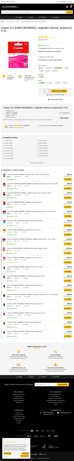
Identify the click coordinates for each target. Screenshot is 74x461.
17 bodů (26, 269)
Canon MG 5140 (9, 148)
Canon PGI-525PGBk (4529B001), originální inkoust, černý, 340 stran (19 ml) (29, 193)
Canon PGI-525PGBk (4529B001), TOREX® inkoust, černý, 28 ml (26, 276)
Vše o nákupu (61, 1)
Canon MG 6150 (43, 153)
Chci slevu (62, 384)
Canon (17, 21)
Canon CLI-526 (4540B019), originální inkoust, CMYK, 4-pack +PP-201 (27, 248)
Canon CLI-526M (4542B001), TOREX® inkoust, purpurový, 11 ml (26, 313)
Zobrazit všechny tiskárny (37, 162)
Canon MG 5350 (9, 153)
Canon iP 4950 (8, 143)
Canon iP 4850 (8, 140)
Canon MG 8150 (43, 155)
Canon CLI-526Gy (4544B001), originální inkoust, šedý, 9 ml (24, 257)
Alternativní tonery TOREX (55, 398)
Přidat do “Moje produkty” (55, 99)
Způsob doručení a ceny (19, 394)
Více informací (23, 449)
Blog (56, 404)
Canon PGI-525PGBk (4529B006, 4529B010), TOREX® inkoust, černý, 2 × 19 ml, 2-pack (32, 294)
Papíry (30, 17)
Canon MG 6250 (9, 155)
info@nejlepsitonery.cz (65, 412)
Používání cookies (18, 414)
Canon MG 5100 (43, 145)
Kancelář (55, 17)
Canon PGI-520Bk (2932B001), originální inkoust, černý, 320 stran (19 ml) (28, 174)
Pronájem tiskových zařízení (56, 402)
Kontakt (70, 1)
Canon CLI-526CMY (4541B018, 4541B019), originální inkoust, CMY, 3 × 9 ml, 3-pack (31, 239)
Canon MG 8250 (9, 158)
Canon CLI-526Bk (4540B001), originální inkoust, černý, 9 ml (24, 202)
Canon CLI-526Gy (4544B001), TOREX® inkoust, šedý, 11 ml (24, 331)
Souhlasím (7, 453)
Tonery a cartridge (10, 21)
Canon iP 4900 (43, 140)
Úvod (3, 21)
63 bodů (28, 296)
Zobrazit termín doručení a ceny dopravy (49, 51)
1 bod (27, 176)
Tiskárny (42, 17)
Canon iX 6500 (43, 143)
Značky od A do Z (18, 398)
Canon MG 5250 (43, 150)
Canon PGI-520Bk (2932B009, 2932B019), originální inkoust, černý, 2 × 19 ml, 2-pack (31, 211)
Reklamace (19, 402)
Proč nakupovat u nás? (55, 394)
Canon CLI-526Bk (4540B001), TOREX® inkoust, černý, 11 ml (24, 285)
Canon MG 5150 (43, 148)
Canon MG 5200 (9, 150)
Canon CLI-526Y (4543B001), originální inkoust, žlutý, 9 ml (23, 230)
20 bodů (26, 278)
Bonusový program (18, 400)
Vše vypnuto (24, 456)
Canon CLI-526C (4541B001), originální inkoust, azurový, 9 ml (24, 220)
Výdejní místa (18, 396)
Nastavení (25, 453)
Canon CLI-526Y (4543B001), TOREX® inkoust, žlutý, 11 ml (24, 322)
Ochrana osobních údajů (19, 416)
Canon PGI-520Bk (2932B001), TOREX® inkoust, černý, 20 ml (25, 267)
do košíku (68, 179)
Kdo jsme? (18, 412)
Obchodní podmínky (19, 418)
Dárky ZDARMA (56, 396)
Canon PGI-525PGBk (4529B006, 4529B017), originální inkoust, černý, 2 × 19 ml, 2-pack (32, 183)
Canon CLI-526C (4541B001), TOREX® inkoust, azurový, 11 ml (25, 303)
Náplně (18, 17)
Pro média (18, 420)
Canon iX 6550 (8, 145)
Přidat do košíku (59, 91)
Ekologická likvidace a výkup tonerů (56, 400)
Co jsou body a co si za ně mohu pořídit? (49, 60)
